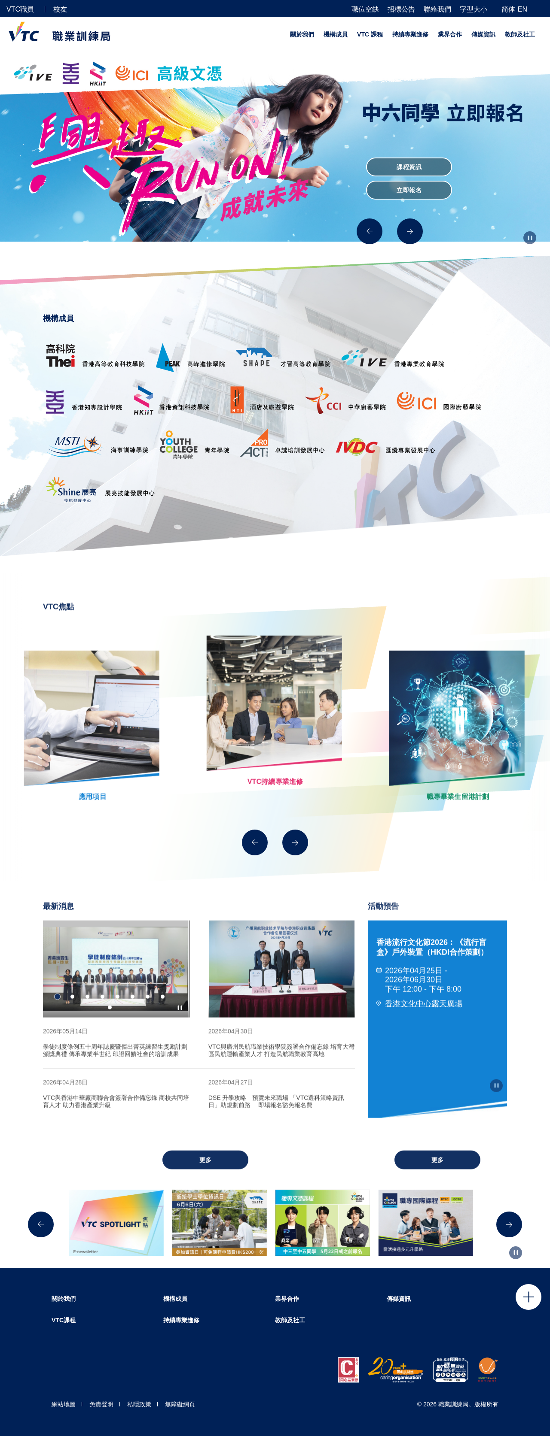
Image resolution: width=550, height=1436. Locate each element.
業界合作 (450, 34)
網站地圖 (64, 1404)
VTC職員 (20, 9)
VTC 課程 (370, 34)
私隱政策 (139, 1404)
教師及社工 (520, 34)
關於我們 (302, 34)
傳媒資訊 (483, 34)
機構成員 (336, 34)
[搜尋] (540, 8)
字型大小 (473, 9)
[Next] (410, 231)
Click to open (528, 1297)
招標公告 (401, 9)
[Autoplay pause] (529, 237)
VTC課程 (64, 1320)
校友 (60, 9)
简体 (508, 9)
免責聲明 (101, 1404)
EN (522, 9)
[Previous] (369, 231)
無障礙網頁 (180, 1404)
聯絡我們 (437, 9)
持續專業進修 (410, 34)
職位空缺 (365, 9)
